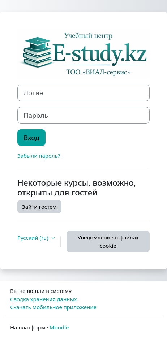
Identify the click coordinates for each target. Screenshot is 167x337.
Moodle (59, 327)
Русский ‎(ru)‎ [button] (33, 237)
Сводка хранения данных (43, 299)
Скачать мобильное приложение (53, 307)
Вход (31, 137)
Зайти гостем (39, 206)
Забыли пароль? (38, 155)
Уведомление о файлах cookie (107, 241)
